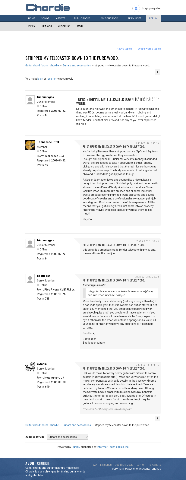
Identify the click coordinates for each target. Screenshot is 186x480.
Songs (45, 18)
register (51, 78)
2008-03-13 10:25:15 (147, 364)
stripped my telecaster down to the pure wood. (71, 57)
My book (109, 18)
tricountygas (45, 97)
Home (31, 18)
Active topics (124, 48)
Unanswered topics (149, 48)
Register (64, 26)
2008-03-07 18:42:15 (147, 143)
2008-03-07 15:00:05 (147, 98)
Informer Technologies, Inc (112, 446)
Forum (153, 18)
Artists (60, 18)
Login (79, 26)
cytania (42, 364)
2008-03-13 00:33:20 (147, 276)
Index (32, 26)
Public (82, 18)
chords (156, 469)
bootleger (43, 276)
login (40, 78)
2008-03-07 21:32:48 (147, 241)
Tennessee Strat (48, 142)
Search (47, 26)
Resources (134, 18)
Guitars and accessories (77, 65)
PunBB (76, 446)
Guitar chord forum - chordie (42, 65)
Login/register (151, 8)
